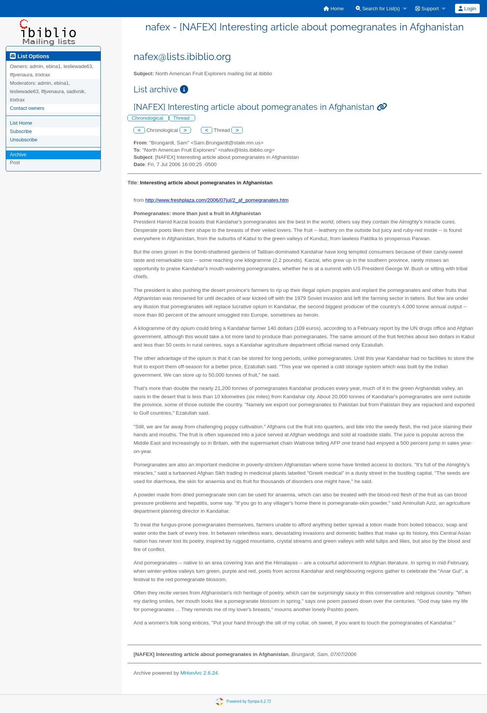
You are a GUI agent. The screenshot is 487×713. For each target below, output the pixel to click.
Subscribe (21, 131)
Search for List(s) (378, 8)
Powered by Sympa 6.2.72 (248, 701)
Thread (182, 118)
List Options (29, 56)
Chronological (148, 118)
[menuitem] (333, 8)
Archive (18, 154)
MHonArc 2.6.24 (199, 673)
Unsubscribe (23, 140)
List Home (21, 123)
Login (467, 8)
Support (427, 8)
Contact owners (27, 108)
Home (333, 8)
